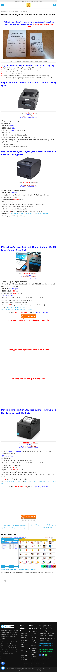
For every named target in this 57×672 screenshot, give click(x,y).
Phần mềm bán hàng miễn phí (24, 635)
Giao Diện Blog (37, 670)
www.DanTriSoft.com (48, 633)
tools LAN (29, 213)
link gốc (9, 307)
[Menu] (2, 5)
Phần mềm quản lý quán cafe (24, 657)
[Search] (54, 5)
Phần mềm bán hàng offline (24, 651)
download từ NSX (42, 213)
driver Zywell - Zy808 (16, 213)
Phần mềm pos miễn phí (34, 633)
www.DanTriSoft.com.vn (46, 635)
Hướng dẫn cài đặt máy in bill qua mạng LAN (17, 309)
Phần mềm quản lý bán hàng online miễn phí (34, 641)
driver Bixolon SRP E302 (13, 481)
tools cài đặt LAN (30, 481)
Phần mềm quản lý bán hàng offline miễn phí (34, 652)
